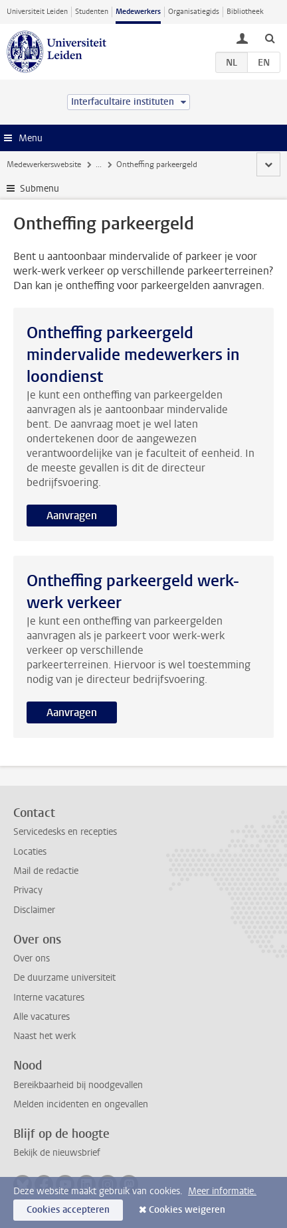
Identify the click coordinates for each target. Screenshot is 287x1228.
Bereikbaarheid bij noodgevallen (78, 1085)
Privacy (28, 890)
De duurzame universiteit (64, 977)
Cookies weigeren (187, 1209)
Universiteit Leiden (37, 12)
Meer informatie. (222, 1191)
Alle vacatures (41, 1017)
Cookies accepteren (68, 1209)
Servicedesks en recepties (65, 832)
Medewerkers (138, 12)
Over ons (31, 958)
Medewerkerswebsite (44, 164)
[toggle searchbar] (269, 37)
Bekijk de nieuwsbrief (56, 1152)
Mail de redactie (45, 871)
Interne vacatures (48, 997)
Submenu (39, 188)
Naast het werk (44, 1036)
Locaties (30, 851)
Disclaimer (34, 910)
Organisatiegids (193, 12)
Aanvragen (72, 515)
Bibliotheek (245, 12)
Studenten (91, 12)
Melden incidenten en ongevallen (80, 1104)
